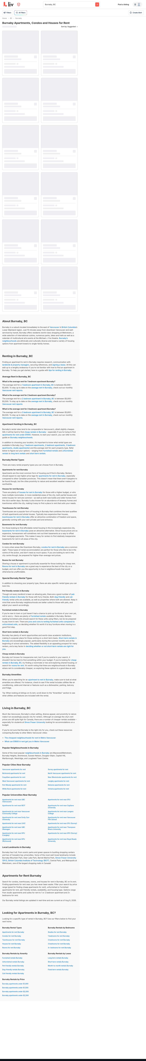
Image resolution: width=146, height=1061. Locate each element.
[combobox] (45, 4)
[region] (113, 538)
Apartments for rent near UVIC (13, 825)
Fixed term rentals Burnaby (58, 972)
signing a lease (58, 367)
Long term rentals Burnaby (58, 960)
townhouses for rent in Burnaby (16, 519)
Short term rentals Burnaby (58, 964)
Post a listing (123, 4)
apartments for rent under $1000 (16, 437)
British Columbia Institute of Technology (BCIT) (28, 862)
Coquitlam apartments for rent (13, 779)
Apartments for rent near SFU (59, 802)
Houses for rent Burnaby (11, 946)
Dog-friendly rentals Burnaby (13, 972)
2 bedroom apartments (55, 447)
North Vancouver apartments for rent (62, 775)
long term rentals (18, 455)
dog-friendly (59, 599)
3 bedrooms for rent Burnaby (59, 946)
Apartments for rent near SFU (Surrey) (62, 825)
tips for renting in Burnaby (60, 372)
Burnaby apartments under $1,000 (15, 986)
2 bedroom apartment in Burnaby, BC (38, 401)
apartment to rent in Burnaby (40, 682)
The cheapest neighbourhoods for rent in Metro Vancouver (30, 740)
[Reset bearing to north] (142, 1057)
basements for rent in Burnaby (15, 533)
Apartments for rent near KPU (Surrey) (62, 835)
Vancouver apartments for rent (14, 771)
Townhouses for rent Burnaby (13, 942)
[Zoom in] (142, 1050)
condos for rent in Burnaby (53, 549)
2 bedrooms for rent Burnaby (59, 942)
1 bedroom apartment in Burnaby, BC (38, 387)
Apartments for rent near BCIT (13, 808)
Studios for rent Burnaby (57, 934)
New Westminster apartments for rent (62, 779)
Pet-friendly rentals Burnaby (13, 968)
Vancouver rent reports (12, 392)
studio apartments (21, 450)
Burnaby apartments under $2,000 (15, 994)
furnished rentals (50, 453)
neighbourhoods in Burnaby (37, 755)
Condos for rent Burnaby (11, 938)
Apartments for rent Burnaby (13, 934)
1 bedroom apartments (34, 447)
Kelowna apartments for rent (59, 787)
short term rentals (37, 455)
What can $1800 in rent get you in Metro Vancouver (27, 743)
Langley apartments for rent (58, 783)
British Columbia (69, 329)
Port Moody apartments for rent (14, 787)
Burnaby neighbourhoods (21, 439)
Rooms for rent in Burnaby (13, 568)
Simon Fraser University (34, 724)
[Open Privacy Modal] (18, 5)
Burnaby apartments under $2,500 (15, 997)
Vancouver (54, 329)
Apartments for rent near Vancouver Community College (16, 815)
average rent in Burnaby (41, 390)
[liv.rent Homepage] (9, 4)
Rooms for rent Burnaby (11, 950)
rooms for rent (18, 667)
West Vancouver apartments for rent (16, 783)
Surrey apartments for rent (58, 771)
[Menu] (137, 4)
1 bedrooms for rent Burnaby (59, 938)
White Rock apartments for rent (14, 791)
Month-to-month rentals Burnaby (60, 968)
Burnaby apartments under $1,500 (15, 990)
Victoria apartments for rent (58, 791)
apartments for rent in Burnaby (52, 478)
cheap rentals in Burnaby (35, 434)
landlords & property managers (15, 367)
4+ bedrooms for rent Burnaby (59, 950)
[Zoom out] (142, 1053)
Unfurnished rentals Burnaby (13, 964)
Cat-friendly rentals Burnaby (13, 975)
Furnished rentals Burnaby (12, 960)
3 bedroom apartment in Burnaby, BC (38, 414)
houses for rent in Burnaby (30, 494)
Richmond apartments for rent (13, 775)
